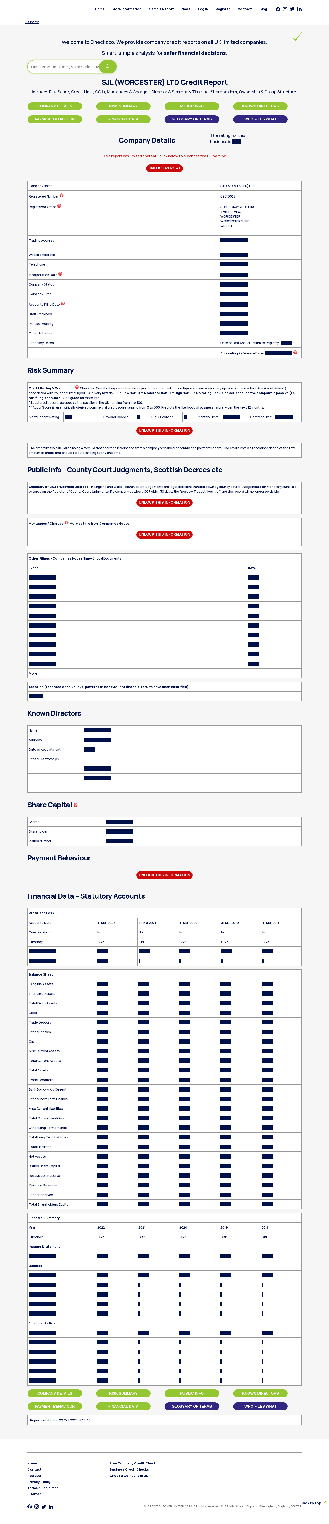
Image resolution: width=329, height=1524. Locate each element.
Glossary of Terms (192, 119)
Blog (263, 9)
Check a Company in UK (129, 1475)
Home (100, 9)
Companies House (67, 558)
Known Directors (260, 106)
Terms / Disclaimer (42, 1488)
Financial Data (123, 119)
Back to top (313, 1503)
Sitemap (34, 1494)
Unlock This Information (164, 430)
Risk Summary (123, 106)
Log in (203, 9)
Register (223, 9)
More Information (126, 9)
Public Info (192, 106)
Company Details (54, 106)
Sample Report (161, 9)
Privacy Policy (39, 1482)
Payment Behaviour (55, 119)
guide (74, 398)
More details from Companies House (99, 523)
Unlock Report (164, 168)
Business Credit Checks (129, 1469)
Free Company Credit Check (133, 1463)
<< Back (32, 21)
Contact (245, 9)
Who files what (260, 119)
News (186, 9)
